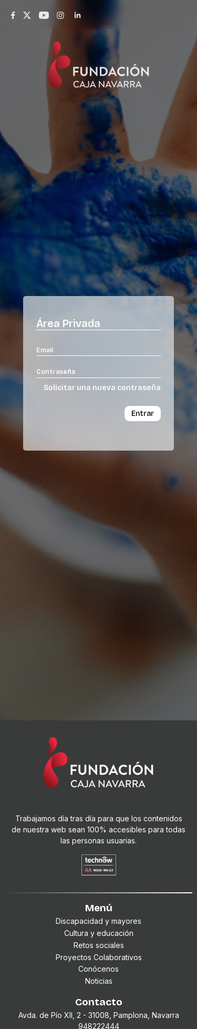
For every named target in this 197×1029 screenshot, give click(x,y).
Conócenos (98, 968)
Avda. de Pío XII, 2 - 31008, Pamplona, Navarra (98, 1015)
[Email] (98, 349)
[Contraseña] (98, 371)
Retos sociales (99, 945)
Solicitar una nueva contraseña (102, 387)
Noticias (98, 980)
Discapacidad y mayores (98, 920)
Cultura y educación (98, 933)
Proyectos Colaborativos (99, 957)
